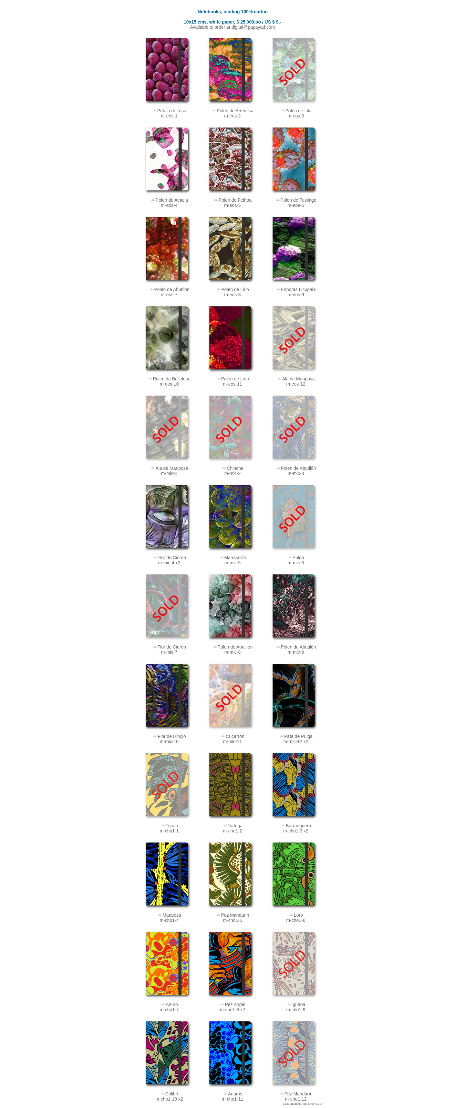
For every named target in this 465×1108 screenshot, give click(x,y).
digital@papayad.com (253, 27)
